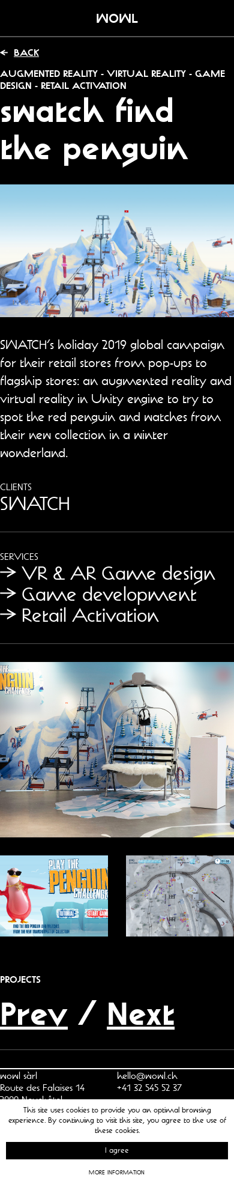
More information (117, 1172)
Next (141, 1013)
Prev (34, 1013)
